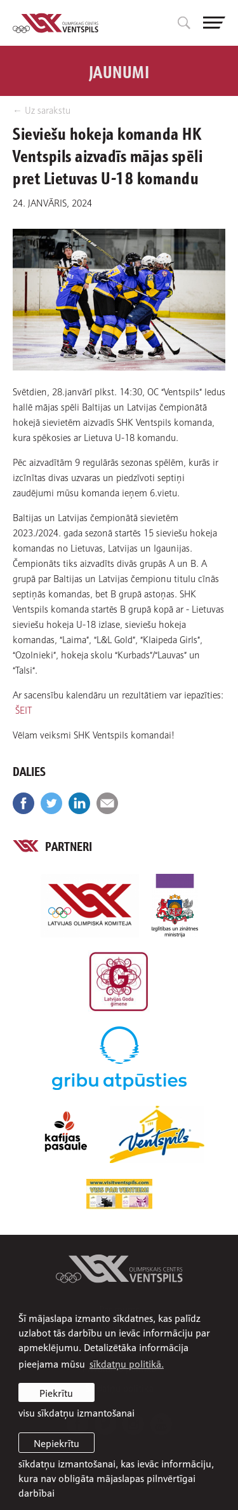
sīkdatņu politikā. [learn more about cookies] (126, 1363)
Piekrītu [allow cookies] (56, 1392)
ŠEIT (23, 709)
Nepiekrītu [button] (56, 1442)
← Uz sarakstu (41, 109)
